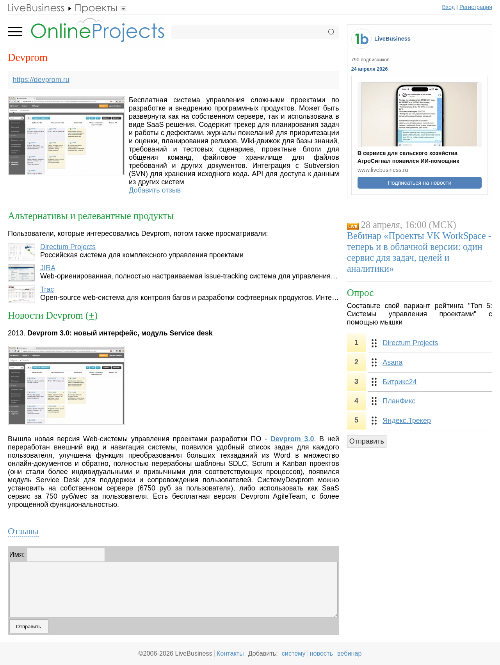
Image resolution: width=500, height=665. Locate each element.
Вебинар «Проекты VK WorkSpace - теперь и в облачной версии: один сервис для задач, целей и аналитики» (419, 252)
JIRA (47, 268)
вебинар (349, 653)
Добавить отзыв (155, 190)
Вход (448, 7)
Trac (47, 289)
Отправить (366, 441)
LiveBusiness (392, 39)
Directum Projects (68, 247)
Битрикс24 (399, 382)
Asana (392, 362)
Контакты (230, 653)
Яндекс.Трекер (407, 420)
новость (321, 653)
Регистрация (475, 7)
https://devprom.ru (41, 80)
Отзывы (23, 531)
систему (294, 653)
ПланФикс (399, 401)
